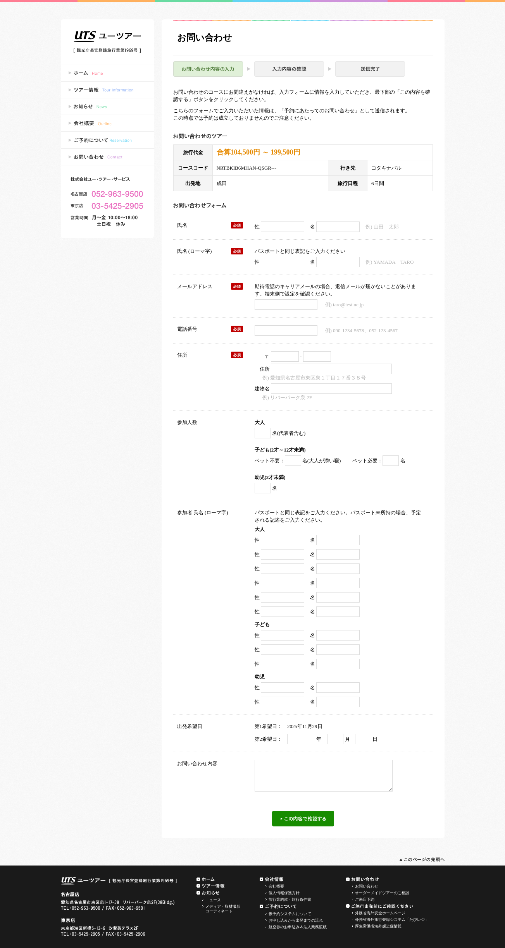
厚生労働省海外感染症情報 (378, 926)
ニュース (213, 900)
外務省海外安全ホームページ (380, 913)
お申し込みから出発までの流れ (296, 920)
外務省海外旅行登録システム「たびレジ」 (392, 919)
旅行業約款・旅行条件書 (290, 899)
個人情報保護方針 (284, 893)
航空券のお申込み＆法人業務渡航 (298, 927)
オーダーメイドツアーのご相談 (382, 893)
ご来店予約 (364, 899)
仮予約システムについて (290, 914)
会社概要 (276, 886)
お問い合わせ (366, 886)
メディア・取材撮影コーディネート (222, 908)
